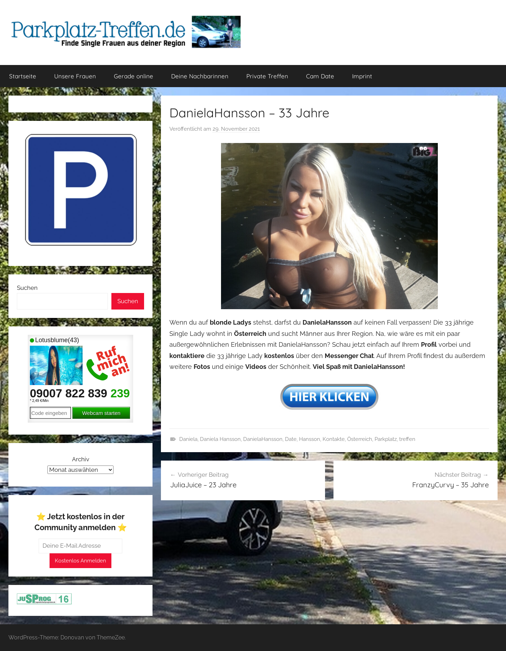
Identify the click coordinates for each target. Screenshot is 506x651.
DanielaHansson (263, 439)
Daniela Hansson (220, 439)
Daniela (188, 439)
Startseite (22, 76)
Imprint (362, 76)
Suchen (27, 287)
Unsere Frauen (75, 76)
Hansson (309, 439)
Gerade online (133, 76)
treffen (407, 439)
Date (291, 439)
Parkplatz (386, 439)
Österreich (359, 439)
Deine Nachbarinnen (199, 76)
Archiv (80, 459)
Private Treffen (267, 76)
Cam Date (320, 76)
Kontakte (334, 439)
